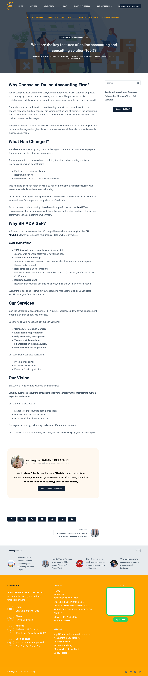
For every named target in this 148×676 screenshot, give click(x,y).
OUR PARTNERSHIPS (104, 6)
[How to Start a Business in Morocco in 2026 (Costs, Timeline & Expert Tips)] (45, 563)
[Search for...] (120, 82)
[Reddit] (52, 519)
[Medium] (131, 672)
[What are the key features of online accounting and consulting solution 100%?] (11, 563)
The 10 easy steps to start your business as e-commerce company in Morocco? (95, 563)
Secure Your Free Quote (130, 6)
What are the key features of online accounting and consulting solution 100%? (25, 563)
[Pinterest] (32, 519)
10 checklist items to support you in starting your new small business (129, 563)
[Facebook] (11, 519)
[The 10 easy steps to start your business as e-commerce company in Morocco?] (79, 563)
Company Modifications (88, 17)
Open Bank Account (56, 17)
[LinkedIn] (42, 519)
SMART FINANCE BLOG (82, 6)
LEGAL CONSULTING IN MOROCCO (71, 605)
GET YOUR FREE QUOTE (66, 598)
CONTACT (64, 6)
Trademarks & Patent (112, 17)
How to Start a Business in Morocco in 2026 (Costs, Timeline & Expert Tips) (62, 563)
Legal (71, 17)
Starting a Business (36, 17)
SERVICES (33, 6)
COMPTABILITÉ (65, 37)
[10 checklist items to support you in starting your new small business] (114, 563)
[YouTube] (135, 672)
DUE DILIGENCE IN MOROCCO (69, 602)
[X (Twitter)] (21, 519)
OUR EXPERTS (49, 6)
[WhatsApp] (72, 519)
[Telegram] (62, 519)
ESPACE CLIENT (62, 620)
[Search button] (138, 82)
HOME (20, 6)
